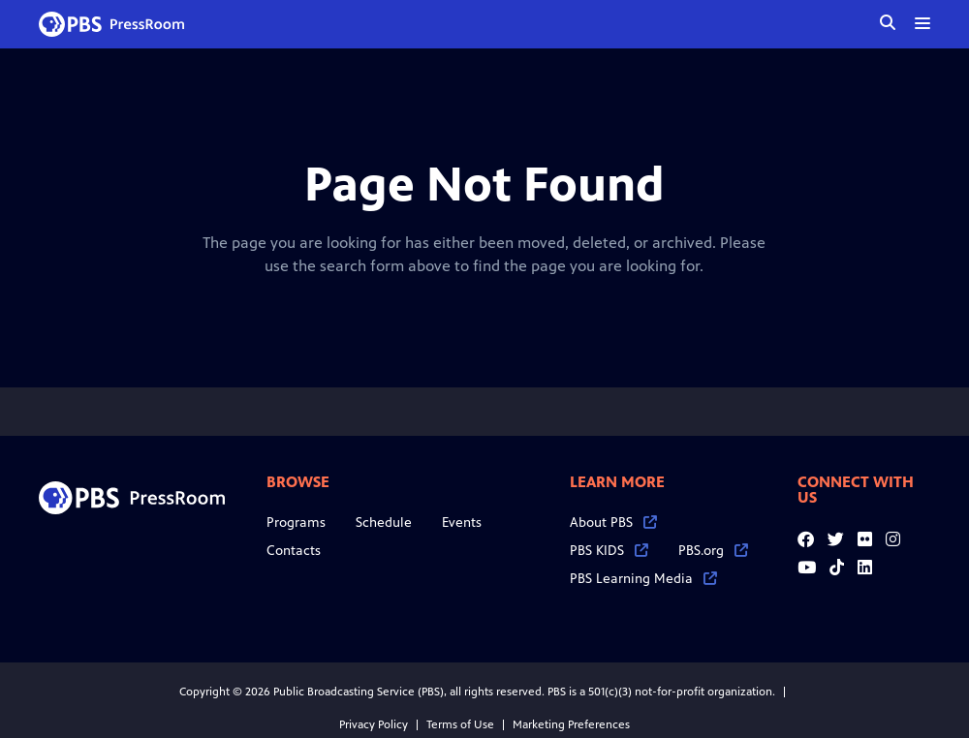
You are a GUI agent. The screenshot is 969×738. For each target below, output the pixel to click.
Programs (296, 522)
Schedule (384, 522)
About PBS (613, 522)
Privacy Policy (373, 724)
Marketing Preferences (571, 724)
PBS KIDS (609, 550)
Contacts (293, 550)
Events (462, 522)
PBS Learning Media (643, 578)
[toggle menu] (922, 23)
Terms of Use (460, 724)
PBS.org (713, 550)
